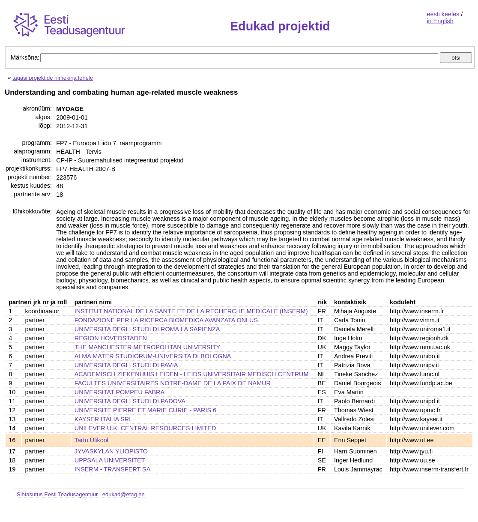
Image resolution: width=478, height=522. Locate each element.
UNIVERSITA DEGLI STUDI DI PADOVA (130, 401)
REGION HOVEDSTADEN (111, 338)
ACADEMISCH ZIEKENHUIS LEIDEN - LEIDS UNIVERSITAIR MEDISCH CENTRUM (192, 374)
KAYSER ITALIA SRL (103, 419)
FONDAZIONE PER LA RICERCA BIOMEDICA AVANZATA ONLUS (166, 320)
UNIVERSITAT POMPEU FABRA (119, 392)
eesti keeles (443, 14)
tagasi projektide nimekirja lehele (52, 78)
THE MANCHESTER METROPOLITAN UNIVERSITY (147, 347)
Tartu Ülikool (91, 440)
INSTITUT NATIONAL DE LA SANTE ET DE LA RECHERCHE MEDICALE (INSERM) (191, 311)
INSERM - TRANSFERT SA (113, 469)
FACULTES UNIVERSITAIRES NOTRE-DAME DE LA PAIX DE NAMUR (173, 383)
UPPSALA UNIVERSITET (110, 460)
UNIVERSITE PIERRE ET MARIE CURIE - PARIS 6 (145, 410)
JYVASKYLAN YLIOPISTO (111, 451)
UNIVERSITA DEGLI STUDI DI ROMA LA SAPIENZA (147, 329)
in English (440, 21)
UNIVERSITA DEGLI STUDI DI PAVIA (126, 365)
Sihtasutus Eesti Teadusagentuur (57, 494)
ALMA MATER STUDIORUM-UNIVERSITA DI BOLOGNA (153, 356)
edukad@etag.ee (123, 494)
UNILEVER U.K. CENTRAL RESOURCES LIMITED (145, 428)
